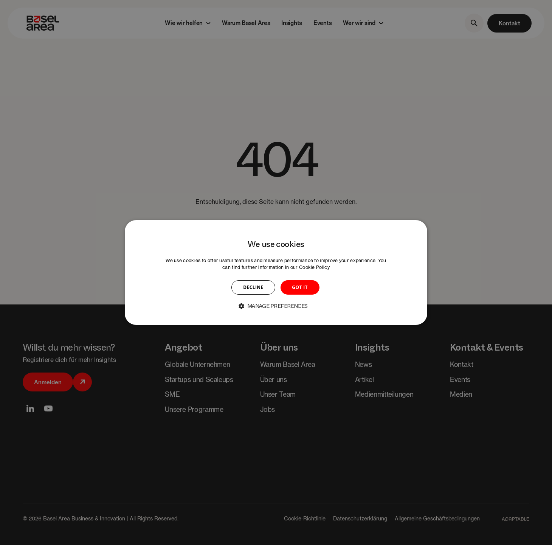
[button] (276, 306)
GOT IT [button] (300, 287)
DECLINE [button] (253, 287)
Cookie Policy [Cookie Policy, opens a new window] (314, 267)
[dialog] (276, 272)
